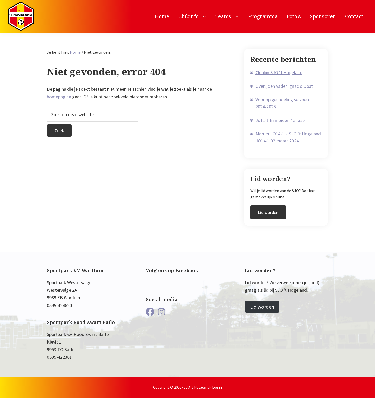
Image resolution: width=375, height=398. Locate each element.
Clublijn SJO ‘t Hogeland (278, 73)
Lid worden (268, 212)
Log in (217, 387)
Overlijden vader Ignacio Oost (284, 86)
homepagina (59, 97)
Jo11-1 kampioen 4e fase (280, 120)
